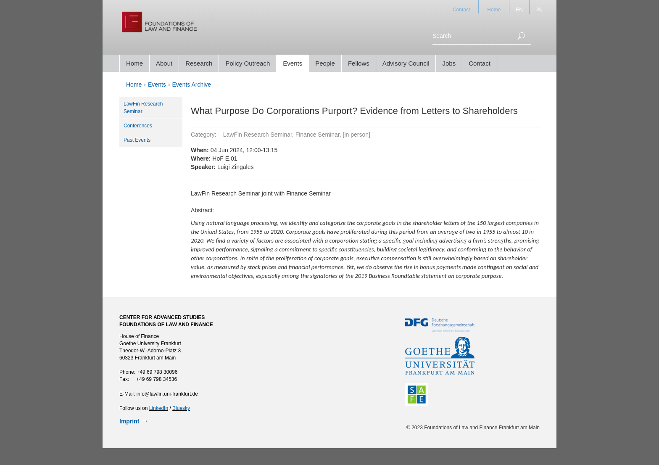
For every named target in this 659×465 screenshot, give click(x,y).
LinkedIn (158, 408)
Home (494, 10)
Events (157, 84)
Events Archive (191, 84)
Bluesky (181, 408)
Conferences (138, 126)
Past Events (137, 140)
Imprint (129, 421)
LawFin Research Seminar (143, 107)
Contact (461, 10)
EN (519, 10)
